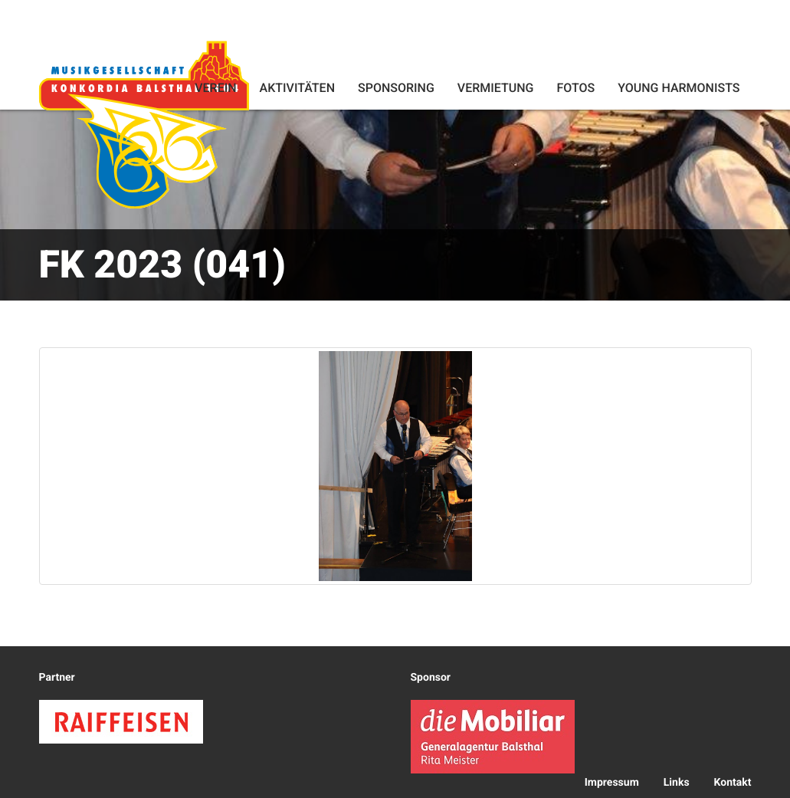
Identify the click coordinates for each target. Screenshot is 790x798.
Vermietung (495, 87)
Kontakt (733, 783)
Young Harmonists (678, 87)
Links (677, 783)
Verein (215, 87)
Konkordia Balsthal (144, 124)
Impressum (612, 783)
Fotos (575, 87)
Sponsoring (396, 87)
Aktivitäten (297, 87)
